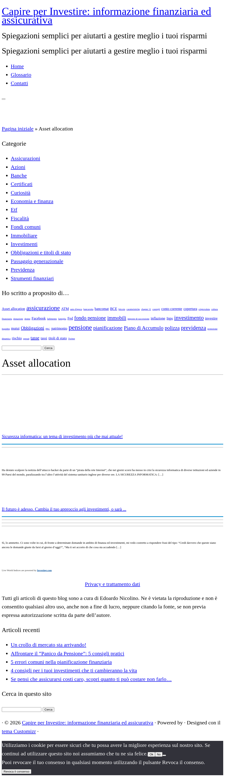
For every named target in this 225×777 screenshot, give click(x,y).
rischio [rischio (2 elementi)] (17, 338)
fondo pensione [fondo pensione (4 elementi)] (90, 318)
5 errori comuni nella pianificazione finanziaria (61, 662)
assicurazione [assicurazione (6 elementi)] (43, 307)
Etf (14, 210)
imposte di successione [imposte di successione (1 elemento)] (138, 319)
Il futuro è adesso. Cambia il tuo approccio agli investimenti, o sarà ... (64, 509)
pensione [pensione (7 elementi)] (80, 327)
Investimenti (24, 244)
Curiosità (20, 193)
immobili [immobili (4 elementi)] (116, 318)
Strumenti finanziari (32, 278)
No (159, 754)
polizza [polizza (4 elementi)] (172, 328)
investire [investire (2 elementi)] (211, 318)
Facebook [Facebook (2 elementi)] (39, 318)
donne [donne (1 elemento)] (27, 319)
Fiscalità (20, 218)
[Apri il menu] (3, 99)
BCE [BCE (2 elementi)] (113, 309)
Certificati (21, 184)
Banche (19, 175)
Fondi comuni (26, 227)
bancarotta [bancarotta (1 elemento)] (88, 309)
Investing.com (44, 570)
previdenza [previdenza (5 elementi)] (193, 327)
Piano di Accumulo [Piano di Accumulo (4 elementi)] (143, 328)
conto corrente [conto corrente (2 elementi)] (171, 309)
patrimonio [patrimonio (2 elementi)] (59, 329)
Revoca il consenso (16, 771)
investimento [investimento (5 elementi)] (189, 317)
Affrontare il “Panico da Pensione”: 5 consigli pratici (67, 653)
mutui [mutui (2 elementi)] (15, 329)
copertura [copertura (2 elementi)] (190, 309)
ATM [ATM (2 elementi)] (65, 309)
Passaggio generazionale (37, 261)
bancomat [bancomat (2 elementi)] (102, 309)
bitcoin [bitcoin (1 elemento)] (121, 309)
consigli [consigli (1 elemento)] (156, 309)
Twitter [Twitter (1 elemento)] (71, 338)
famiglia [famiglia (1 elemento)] (62, 319)
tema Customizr (19, 731)
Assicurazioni (25, 158)
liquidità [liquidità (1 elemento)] (6, 329)
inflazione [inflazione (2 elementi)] (158, 318)
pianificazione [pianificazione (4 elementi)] (107, 328)
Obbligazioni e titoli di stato (41, 252)
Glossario (21, 75)
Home (17, 66)
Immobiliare (24, 235)
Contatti (19, 83)
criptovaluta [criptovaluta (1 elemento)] (204, 309)
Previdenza (23, 270)
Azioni (18, 167)
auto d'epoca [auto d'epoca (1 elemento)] (76, 309)
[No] (164, 755)
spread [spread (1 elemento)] (26, 338)
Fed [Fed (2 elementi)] (70, 318)
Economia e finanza (32, 201)
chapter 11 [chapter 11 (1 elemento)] (146, 309)
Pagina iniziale (18, 129)
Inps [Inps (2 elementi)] (170, 318)
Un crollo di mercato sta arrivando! (48, 645)
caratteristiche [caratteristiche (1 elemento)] (133, 309)
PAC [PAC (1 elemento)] (48, 329)
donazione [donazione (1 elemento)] (18, 319)
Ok (151, 754)
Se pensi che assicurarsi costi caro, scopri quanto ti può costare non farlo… (91, 679)
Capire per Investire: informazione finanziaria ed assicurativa (106, 15)
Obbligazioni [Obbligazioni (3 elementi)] (32, 328)
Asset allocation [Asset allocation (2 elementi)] (13, 309)
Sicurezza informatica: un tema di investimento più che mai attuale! (62, 436)
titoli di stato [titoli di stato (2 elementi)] (57, 338)
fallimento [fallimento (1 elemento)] (52, 319)
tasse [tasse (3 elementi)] (35, 337)
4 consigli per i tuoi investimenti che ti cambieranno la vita (74, 670)
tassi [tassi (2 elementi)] (44, 338)
